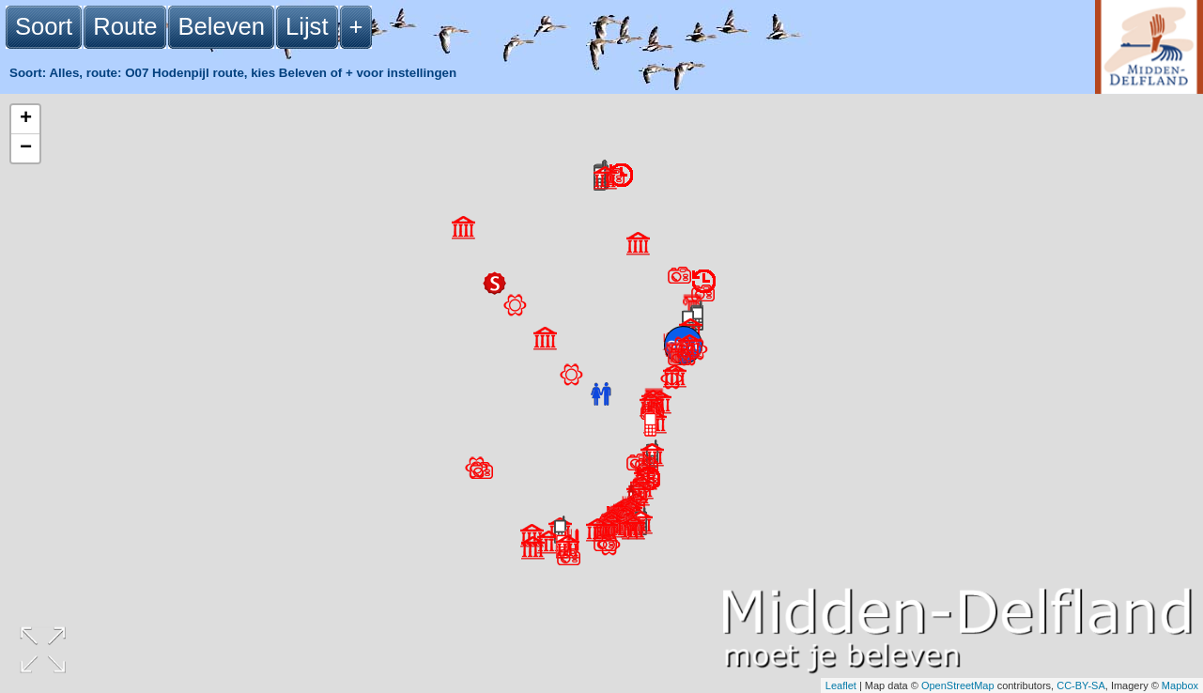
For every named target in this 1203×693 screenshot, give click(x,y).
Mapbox (1180, 685)
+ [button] (26, 119)
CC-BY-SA (1080, 685)
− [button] (26, 148)
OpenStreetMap (958, 685)
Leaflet (840, 685)
